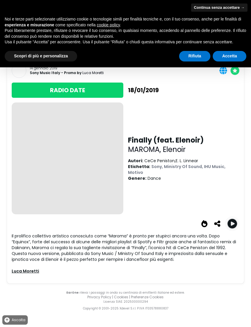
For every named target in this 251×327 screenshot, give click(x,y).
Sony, (157, 167)
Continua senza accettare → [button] (219, 7)
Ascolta (14, 320)
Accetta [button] (229, 56)
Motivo (135, 172)
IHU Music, (215, 167)
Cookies (121, 297)
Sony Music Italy (45, 73)
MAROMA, (145, 149)
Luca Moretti (93, 72)
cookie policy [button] (108, 25)
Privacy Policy (99, 297)
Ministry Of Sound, (184, 167)
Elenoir (174, 149)
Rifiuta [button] (194, 56)
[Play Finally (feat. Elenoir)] (232, 224)
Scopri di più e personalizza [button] (41, 56)
